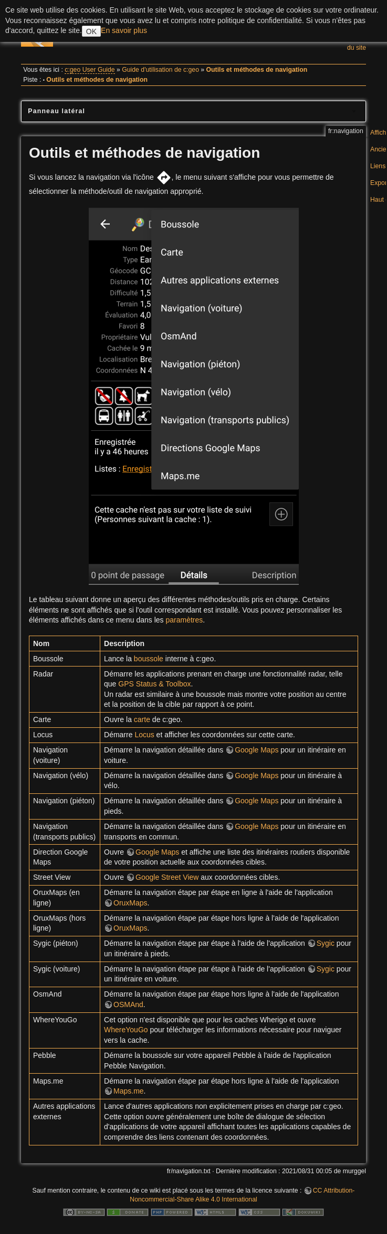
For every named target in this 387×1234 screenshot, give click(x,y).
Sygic (325, 943)
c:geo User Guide (89, 69)
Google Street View (166, 877)
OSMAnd (128, 1004)
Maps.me (128, 1091)
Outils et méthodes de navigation (257, 69)
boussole (148, 658)
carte (142, 719)
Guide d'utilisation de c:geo (160, 69)
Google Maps (256, 750)
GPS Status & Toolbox (154, 684)
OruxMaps (130, 903)
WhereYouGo (126, 1029)
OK (91, 31)
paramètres (184, 620)
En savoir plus (124, 30)
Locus (144, 734)
